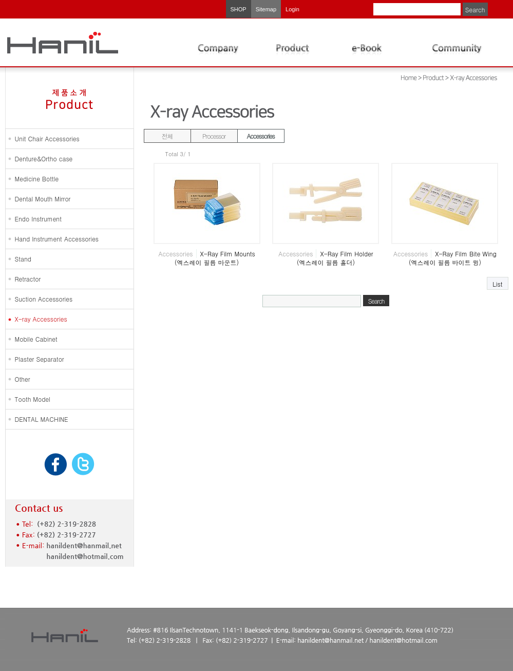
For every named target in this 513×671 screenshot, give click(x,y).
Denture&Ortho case (44, 158)
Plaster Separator (39, 359)
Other (22, 379)
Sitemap (266, 9)
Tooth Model (32, 399)
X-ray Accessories (41, 318)
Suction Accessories (44, 298)
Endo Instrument (38, 218)
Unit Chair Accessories (47, 138)
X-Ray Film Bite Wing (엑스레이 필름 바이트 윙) (453, 258)
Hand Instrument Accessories (57, 238)
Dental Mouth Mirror (43, 198)
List (497, 283)
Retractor (28, 278)
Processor (213, 136)
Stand (23, 258)
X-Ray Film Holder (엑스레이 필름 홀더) (335, 258)
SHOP (238, 9)
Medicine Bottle (37, 178)
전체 (167, 136)
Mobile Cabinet (36, 338)
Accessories (261, 136)
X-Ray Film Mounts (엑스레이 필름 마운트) (215, 258)
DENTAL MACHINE (41, 419)
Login (292, 9)
